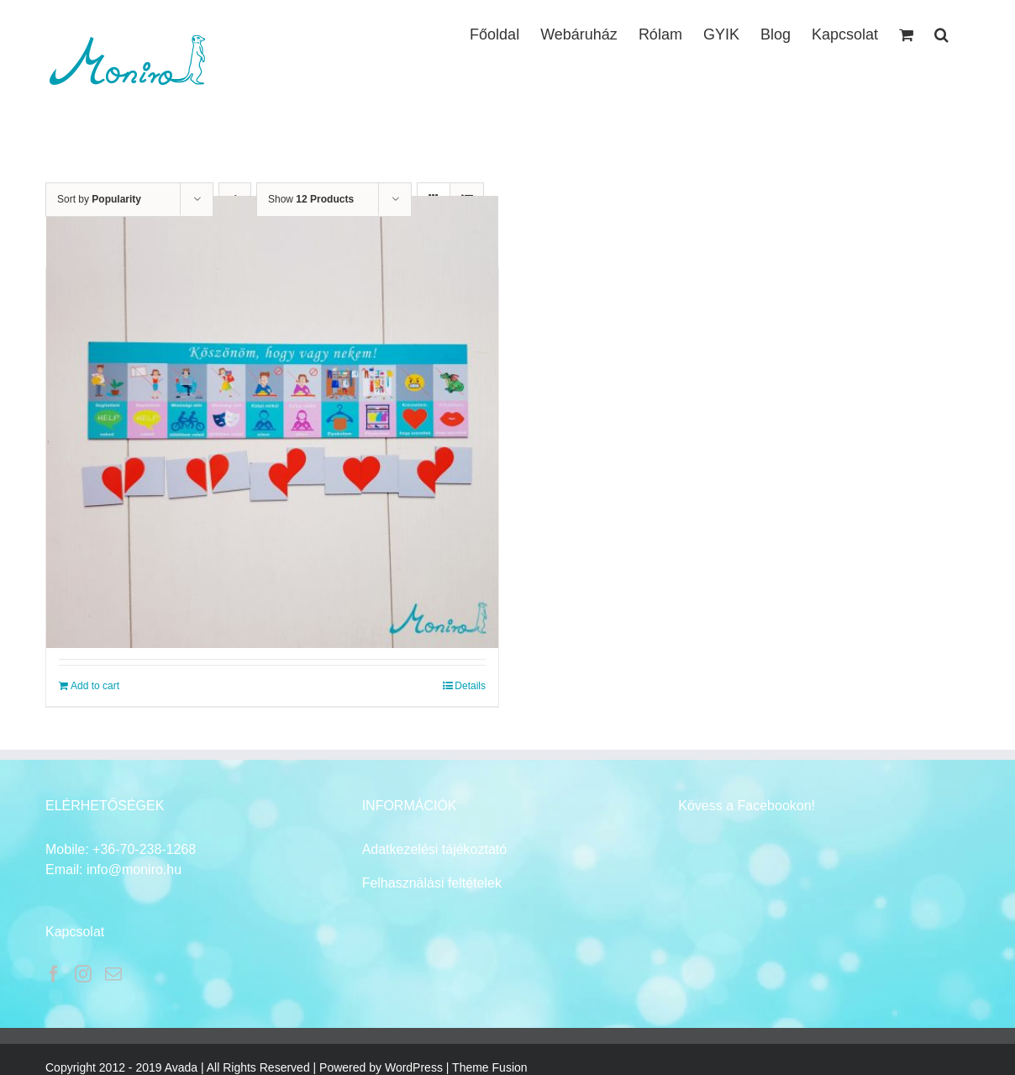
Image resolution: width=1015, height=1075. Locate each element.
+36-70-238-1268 (144, 849)
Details (470, 686)
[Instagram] (83, 974)
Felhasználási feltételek (432, 883)
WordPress (414, 1067)
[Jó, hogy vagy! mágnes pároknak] (272, 422)
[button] (941, 33)
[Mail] (113, 974)
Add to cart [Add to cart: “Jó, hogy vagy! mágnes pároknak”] (95, 686)
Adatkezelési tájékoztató (435, 849)
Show (311, 199)
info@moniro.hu (134, 869)
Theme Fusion (489, 1067)
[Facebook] (53, 974)
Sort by (99, 199)
